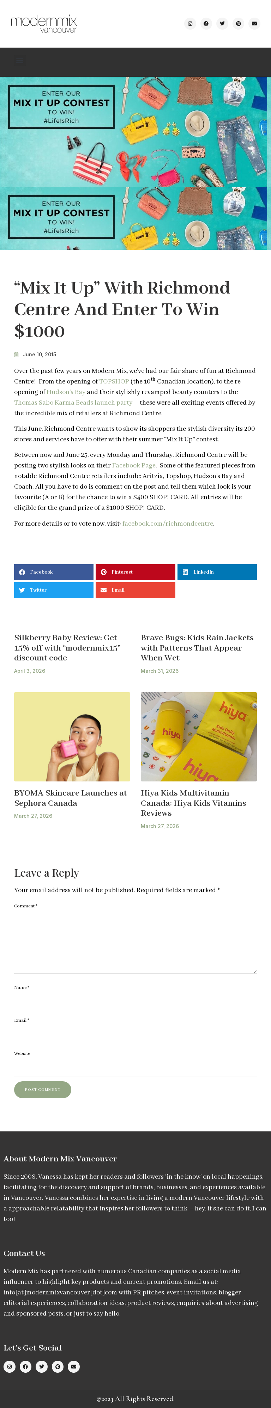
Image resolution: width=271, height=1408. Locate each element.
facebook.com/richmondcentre (167, 524)
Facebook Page (134, 465)
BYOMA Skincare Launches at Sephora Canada (70, 798)
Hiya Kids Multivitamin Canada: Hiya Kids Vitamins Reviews (193, 803)
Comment (25, 906)
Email (21, 1020)
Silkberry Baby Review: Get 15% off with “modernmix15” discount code (67, 648)
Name (21, 988)
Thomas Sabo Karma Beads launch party (73, 403)
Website (22, 1054)
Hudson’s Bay (66, 392)
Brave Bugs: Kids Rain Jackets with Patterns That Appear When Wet (197, 648)
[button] (20, 60)
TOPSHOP (114, 381)
